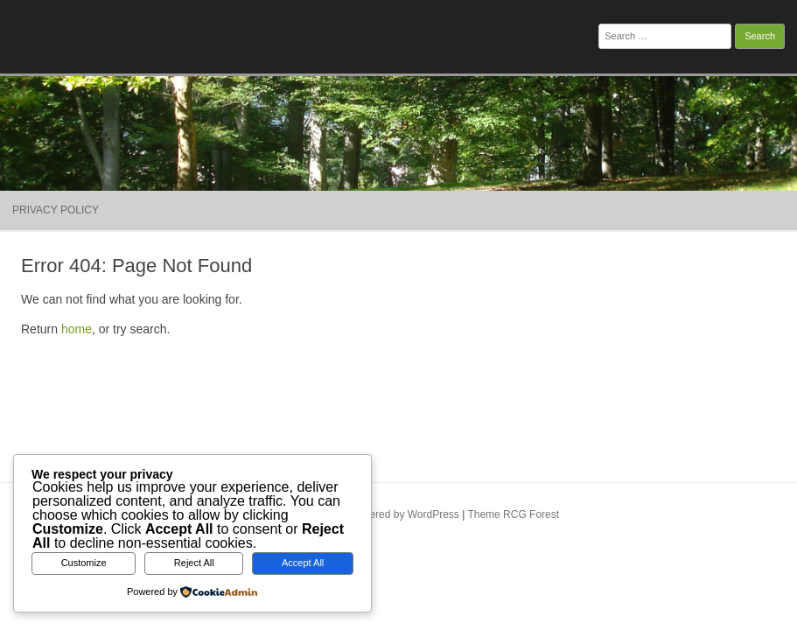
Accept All (303, 562)
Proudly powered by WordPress (385, 514)
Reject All (194, 562)
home (76, 329)
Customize (84, 562)
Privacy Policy (55, 210)
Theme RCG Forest (513, 514)
